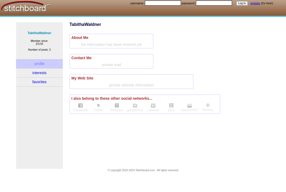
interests (39, 73)
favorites (39, 82)
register (255, 3)
